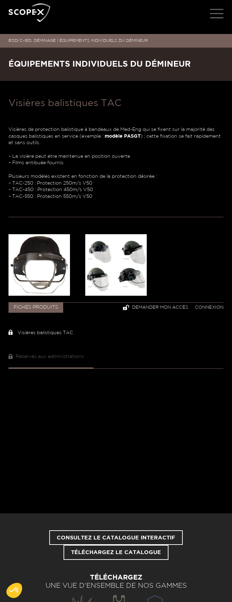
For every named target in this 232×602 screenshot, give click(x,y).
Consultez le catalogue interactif (116, 537)
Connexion (209, 307)
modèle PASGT (123, 136)
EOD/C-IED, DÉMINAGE (32, 40)
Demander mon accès (155, 307)
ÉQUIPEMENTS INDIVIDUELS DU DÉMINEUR (103, 40)
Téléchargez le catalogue (116, 552)
